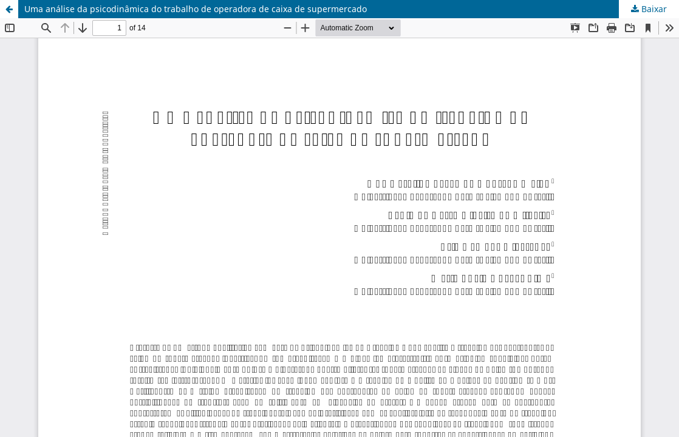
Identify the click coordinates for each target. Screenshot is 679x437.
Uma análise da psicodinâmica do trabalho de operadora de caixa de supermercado (195, 9)
